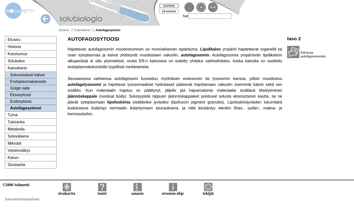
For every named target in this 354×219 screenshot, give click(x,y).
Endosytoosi (20, 101)
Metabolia (16, 129)
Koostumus (17, 54)
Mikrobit (14, 143)
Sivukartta (16, 165)
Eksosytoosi (20, 95)
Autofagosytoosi (25, 108)
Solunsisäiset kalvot (27, 75)
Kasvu (13, 157)
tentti (102, 191)
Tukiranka (16, 122)
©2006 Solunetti (15, 185)
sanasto (137, 191)
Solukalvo (16, 61)
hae (185, 16)
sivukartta (66, 191)
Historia (14, 47)
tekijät (208, 191)
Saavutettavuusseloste (22, 199)
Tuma (12, 115)
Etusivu (66, 30)
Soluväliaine (18, 136)
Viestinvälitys (19, 150)
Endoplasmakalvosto (28, 81)
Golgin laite (20, 88)
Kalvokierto (84, 30)
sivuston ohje (173, 191)
